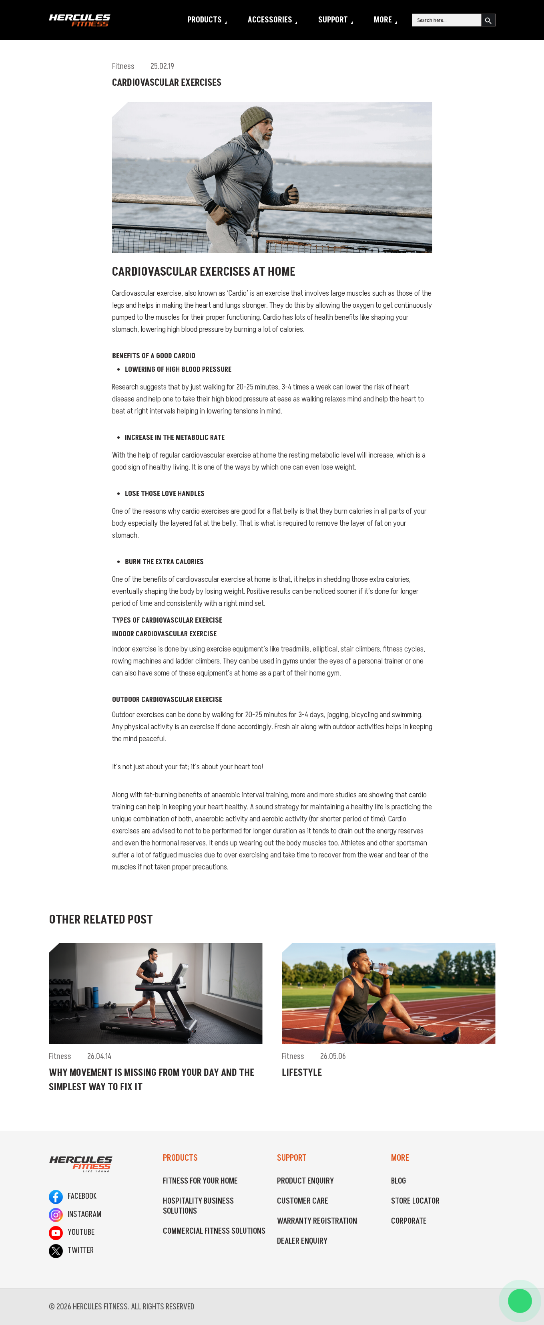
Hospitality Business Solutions (198, 1206)
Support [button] (333, 20)
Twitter (71, 1250)
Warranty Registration (317, 1221)
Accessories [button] (270, 20)
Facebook (72, 1196)
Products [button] (204, 20)
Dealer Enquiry (302, 1241)
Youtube (71, 1232)
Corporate (409, 1221)
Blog (398, 1181)
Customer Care (302, 1201)
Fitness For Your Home (200, 1181)
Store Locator (415, 1201)
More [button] (383, 20)
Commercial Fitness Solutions (214, 1231)
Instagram (75, 1214)
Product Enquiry (305, 1181)
